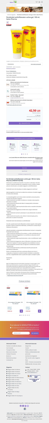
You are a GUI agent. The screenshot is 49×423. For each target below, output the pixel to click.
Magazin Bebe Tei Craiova (13, 373)
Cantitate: (29, 119)
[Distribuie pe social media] (7, 22)
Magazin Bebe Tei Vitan (12, 385)
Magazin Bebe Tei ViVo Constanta (12, 388)
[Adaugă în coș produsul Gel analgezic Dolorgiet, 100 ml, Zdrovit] (21, 311)
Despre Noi (28, 346)
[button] (22, 154)
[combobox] (24, 5)
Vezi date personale (28, 329)
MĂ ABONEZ (35, 333)
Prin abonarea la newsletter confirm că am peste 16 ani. (25, 327)
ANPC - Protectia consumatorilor (33, 362)
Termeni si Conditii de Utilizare (13, 346)
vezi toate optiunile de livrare (14, 105)
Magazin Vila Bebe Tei (12, 375)
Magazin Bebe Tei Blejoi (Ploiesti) (12, 392)
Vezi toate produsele (36, 64)
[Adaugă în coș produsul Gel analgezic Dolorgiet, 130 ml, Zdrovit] (39, 311)
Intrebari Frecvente (11, 354)
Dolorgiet (10, 308)
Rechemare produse (11, 358)
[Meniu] (7, 2)
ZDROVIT (10, 307)
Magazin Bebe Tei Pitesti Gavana (15, 377)
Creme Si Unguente (11, 14)
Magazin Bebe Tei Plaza (12, 379)
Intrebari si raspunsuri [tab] (24, 174)
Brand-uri (8, 356)
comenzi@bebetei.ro (32, 372)
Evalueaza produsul (10, 68)
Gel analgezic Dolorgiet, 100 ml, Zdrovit (15, 303)
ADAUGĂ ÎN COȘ (24, 123)
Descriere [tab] (24, 168)
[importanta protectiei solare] (24, 9)
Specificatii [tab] (24, 171)
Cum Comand (9, 348)
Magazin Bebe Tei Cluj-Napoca (14, 395)
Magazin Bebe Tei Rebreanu (13, 381)
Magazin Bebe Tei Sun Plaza (13, 383)
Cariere (27, 348)
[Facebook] (21, 406)
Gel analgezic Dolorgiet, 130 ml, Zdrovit (33, 303)
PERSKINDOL (13, 71)
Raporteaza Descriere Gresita (15, 275)
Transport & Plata (10, 350)
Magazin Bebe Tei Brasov (13, 371)
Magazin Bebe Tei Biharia (13, 369)
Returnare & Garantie (11, 352)
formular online (37, 364)
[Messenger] (23, 406)
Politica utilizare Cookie (31, 350)
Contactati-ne (9, 360)
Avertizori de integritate (31, 356)
